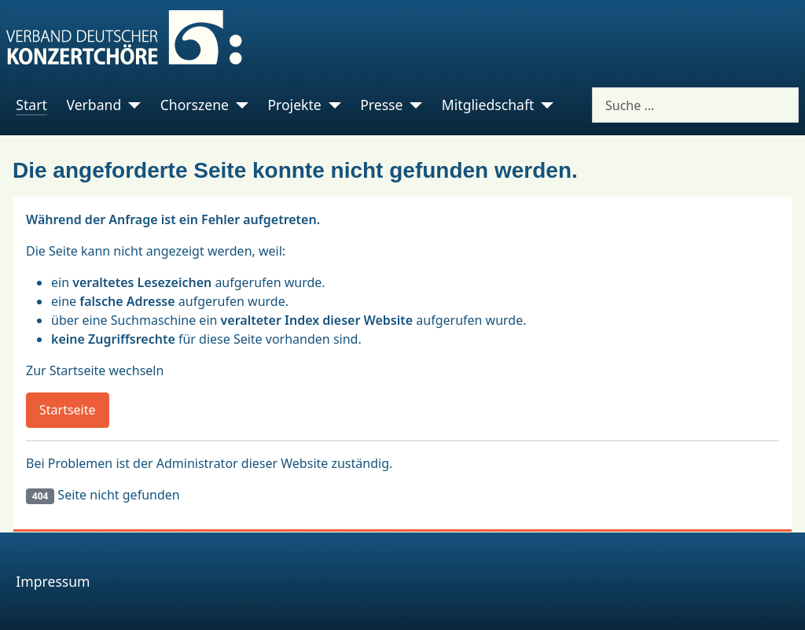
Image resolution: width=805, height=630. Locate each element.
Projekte (294, 104)
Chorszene (194, 104)
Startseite (67, 409)
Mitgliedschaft (488, 104)
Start (31, 104)
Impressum (53, 581)
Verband (93, 104)
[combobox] (695, 105)
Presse (381, 104)
